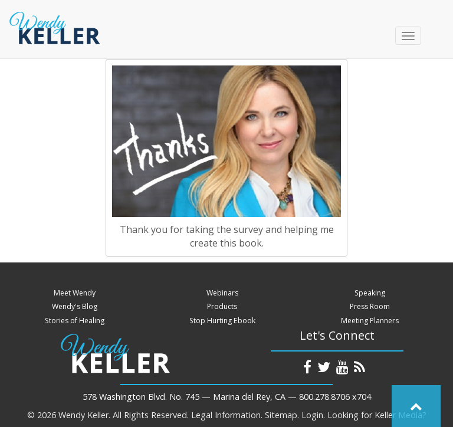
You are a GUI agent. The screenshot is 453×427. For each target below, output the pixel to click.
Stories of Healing (74, 321)
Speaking (369, 293)
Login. (313, 415)
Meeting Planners (370, 321)
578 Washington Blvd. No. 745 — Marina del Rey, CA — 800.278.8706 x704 (227, 396)
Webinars (222, 293)
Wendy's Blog (74, 306)
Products (222, 306)
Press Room (370, 306)
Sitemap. (282, 415)
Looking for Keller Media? (376, 415)
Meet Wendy (75, 293)
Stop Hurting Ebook (222, 321)
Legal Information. (226, 415)
